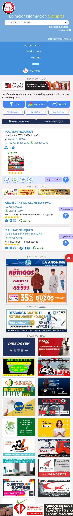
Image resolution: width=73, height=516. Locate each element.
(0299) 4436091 (16, 138)
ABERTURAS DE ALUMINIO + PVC (28, 202)
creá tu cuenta (55, 39)
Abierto (12, 152)
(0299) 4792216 (13, 206)
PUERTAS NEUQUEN (19, 131)
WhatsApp (38, 112)
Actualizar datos (33, 51)
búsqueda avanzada (58, 27)
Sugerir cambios (53, 179)
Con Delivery (61, 112)
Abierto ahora (15, 112)
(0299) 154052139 (19, 142)
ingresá (67, 39)
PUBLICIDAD (36, 79)
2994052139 (41, 142)
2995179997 (16, 210)
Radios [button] (36, 64)
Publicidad (64, 30)
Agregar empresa (32, 45)
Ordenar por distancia (19, 121)
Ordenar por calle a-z (53, 121)
